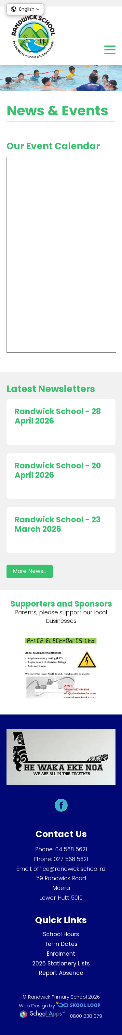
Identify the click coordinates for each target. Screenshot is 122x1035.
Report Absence (61, 973)
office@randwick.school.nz (70, 869)
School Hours (61, 934)
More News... (29, 571)
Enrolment (61, 954)
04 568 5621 (71, 849)
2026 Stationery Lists (61, 963)
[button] (25, 9)
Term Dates (61, 944)
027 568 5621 (71, 859)
